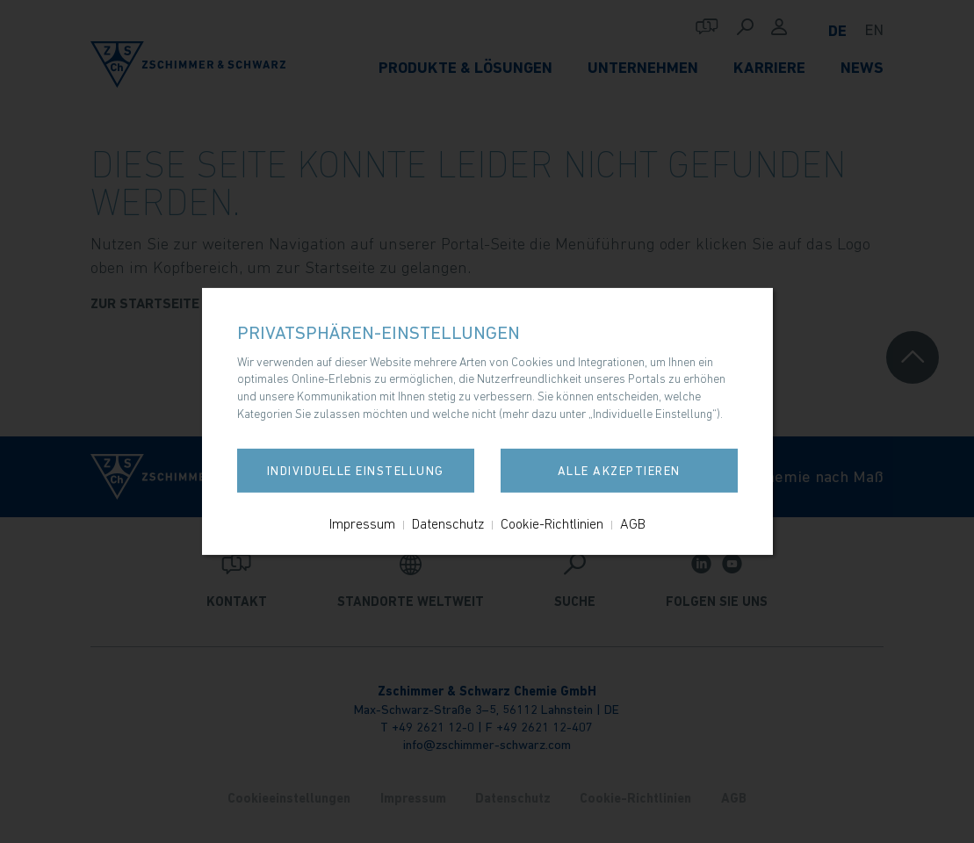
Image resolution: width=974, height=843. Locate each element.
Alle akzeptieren (619, 471)
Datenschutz (448, 523)
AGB (633, 523)
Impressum (362, 523)
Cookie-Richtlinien (552, 523)
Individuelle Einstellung (355, 471)
